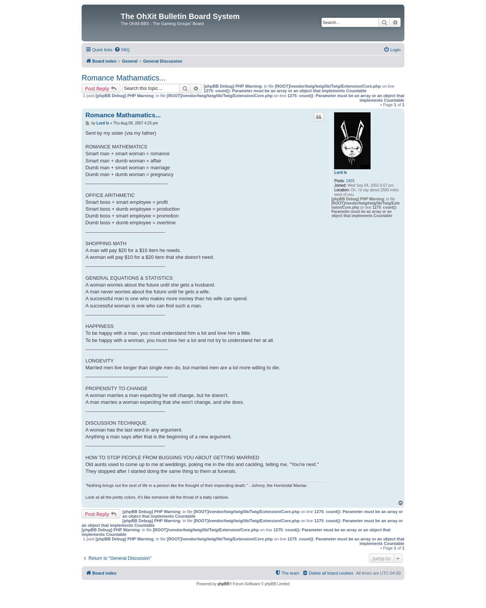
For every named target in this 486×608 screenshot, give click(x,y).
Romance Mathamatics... (124, 78)
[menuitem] (121, 49)
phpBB (223, 584)
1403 (350, 181)
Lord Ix (340, 172)
